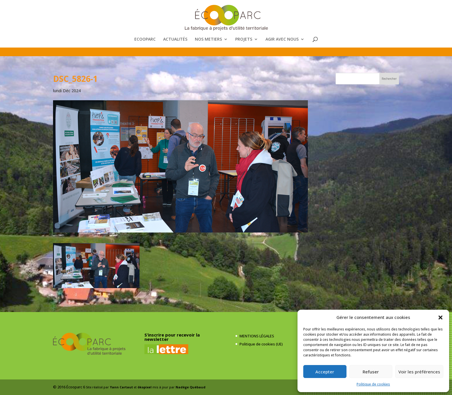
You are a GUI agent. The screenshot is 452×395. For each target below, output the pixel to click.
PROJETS (243, 39)
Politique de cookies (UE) (261, 344)
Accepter (324, 372)
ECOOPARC (145, 39)
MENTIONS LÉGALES (257, 336)
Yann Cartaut (121, 387)
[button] (440, 317)
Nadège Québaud (191, 387)
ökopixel (145, 387)
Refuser (371, 372)
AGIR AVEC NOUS (282, 39)
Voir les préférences (419, 372)
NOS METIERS (208, 39)
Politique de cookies (373, 384)
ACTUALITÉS (175, 39)
